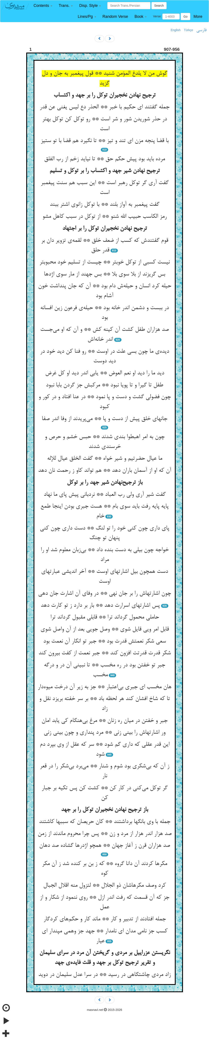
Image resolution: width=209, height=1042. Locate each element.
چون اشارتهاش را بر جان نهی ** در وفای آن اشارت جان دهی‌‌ (104, 593)
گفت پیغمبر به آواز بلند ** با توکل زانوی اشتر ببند (104, 204)
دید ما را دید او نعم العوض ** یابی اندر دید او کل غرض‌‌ (104, 373)
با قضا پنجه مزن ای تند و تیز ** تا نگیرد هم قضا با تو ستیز (105, 141)
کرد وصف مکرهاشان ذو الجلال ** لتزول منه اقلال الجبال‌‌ (104, 885)
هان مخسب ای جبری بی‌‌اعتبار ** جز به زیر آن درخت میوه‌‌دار (104, 687)
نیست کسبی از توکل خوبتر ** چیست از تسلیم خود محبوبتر (104, 262)
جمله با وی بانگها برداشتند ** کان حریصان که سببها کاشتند (104, 821)
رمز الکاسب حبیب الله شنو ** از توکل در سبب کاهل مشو (104, 216)
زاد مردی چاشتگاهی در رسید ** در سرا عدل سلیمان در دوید (104, 974)
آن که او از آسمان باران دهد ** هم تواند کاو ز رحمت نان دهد (104, 470)
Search (159, 5)
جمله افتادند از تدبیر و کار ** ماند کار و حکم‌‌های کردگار (104, 919)
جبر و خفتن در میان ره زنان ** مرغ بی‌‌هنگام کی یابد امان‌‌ (104, 720)
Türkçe (188, 30)
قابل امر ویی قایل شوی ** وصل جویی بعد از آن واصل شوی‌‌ (104, 629)
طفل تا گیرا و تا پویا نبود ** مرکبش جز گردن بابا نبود (104, 385)
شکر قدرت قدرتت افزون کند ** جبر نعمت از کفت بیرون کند (104, 653)
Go (185, 16)
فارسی (201, 30)
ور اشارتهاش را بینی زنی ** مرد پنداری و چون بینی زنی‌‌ (104, 732)
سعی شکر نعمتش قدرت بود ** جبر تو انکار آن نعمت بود (104, 641)
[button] (42, 5)
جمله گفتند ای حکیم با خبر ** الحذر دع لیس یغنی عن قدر (104, 107)
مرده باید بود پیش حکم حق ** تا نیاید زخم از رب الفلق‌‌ (104, 159)
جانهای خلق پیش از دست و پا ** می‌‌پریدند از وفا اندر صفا (104, 419)
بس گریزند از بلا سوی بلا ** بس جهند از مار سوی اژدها (104, 274)
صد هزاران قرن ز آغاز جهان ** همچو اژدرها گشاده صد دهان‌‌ (104, 845)
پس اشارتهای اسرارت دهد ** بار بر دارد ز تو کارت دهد (100, 605)
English (176, 30)
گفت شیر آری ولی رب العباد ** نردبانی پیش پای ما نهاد (105, 494)
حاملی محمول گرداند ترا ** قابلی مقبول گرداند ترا (104, 617)
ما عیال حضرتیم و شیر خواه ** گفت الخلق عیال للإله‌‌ (104, 458)
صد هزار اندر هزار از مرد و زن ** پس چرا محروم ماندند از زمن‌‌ (105, 833)
